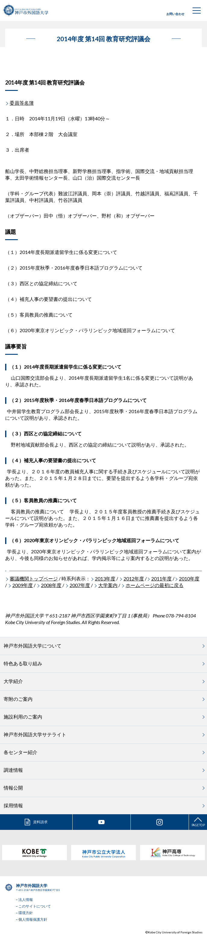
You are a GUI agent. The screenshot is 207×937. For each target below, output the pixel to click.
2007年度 (80, 585)
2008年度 (51, 585)
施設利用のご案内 (23, 716)
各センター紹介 (20, 752)
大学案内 (108, 585)
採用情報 (13, 805)
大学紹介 (13, 681)
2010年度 (189, 578)
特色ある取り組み (23, 663)
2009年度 (22, 585)
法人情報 (25, 899)
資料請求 (40, 822)
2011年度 (161, 578)
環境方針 (25, 913)
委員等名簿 (22, 103)
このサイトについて (34, 906)
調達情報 (13, 770)
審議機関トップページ (34, 578)
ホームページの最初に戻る (154, 585)
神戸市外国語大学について (32, 645)
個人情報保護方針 (32, 919)
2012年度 (134, 578)
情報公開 (13, 787)
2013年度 (105, 578)
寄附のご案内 (18, 699)
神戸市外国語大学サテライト (35, 734)
